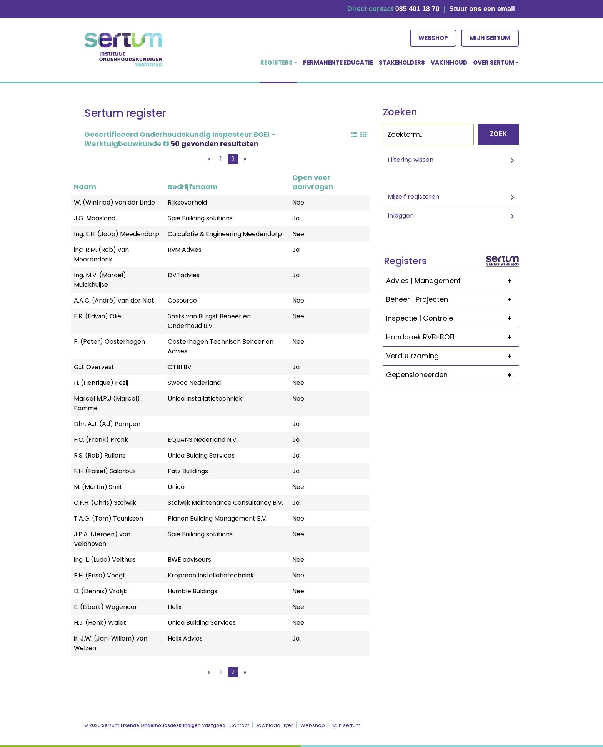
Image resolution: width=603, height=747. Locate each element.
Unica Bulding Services (201, 455)
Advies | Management (452, 280)
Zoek (498, 134)
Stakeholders (402, 62)
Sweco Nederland (194, 382)
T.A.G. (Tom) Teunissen (108, 518)
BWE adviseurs (189, 559)
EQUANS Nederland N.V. (203, 439)
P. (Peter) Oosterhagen (109, 341)
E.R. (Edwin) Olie (97, 316)
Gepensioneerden (452, 375)
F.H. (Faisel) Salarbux (105, 471)
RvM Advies (185, 249)
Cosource (182, 300)
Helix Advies (185, 638)
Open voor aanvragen (312, 182)
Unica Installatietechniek (205, 398)
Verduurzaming (452, 356)
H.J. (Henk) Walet (100, 622)
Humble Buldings (192, 591)
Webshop (433, 38)
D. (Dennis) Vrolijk (100, 591)
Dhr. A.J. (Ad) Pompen (107, 423)
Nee (298, 202)
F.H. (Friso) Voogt (99, 575)
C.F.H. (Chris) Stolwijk (105, 502)
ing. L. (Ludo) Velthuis (105, 559)
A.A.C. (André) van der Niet (114, 300)
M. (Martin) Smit (98, 486)
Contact (239, 725)
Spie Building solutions (200, 218)
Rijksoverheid (187, 202)
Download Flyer (274, 725)
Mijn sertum (490, 38)
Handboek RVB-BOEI (452, 337)
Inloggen (401, 215)
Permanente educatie (338, 62)
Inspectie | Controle (452, 318)
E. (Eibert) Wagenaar (105, 606)
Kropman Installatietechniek (211, 575)
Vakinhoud (449, 62)
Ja (296, 218)
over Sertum (496, 62)
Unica (176, 486)
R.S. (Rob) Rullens (99, 455)
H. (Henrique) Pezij (101, 382)
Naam (85, 186)
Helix (175, 606)
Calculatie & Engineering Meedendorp (225, 234)
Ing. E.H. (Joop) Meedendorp (116, 234)
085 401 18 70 (417, 9)
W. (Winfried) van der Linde (114, 202)
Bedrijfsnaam (193, 186)
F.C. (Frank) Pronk (101, 439)
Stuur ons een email (482, 9)
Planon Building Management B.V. (217, 518)
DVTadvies (184, 275)
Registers (278, 62)
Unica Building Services (202, 622)
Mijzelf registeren (413, 196)
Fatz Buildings (188, 471)
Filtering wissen (410, 159)
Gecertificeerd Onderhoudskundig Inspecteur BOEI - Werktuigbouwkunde (179, 139)
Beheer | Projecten (452, 299)
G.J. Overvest (94, 367)
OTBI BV (180, 367)
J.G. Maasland (94, 218)
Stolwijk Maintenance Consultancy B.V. (225, 502)
